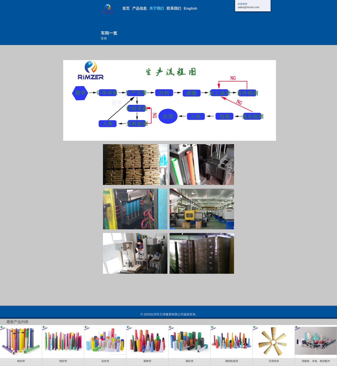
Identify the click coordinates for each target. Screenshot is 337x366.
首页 (126, 8)
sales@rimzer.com (248, 7)
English (190, 8)
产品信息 (139, 8)
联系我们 (174, 8)
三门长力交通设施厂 (111, 9)
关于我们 (156, 8)
